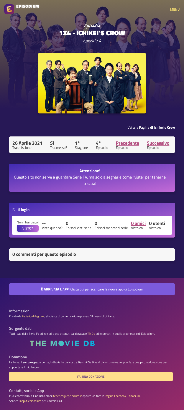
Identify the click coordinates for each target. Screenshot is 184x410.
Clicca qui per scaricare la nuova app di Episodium (92, 289)
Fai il (21, 209)
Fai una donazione (91, 376)
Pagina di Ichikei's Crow (157, 127)
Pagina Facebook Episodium (122, 396)
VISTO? (27, 228)
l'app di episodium (30, 401)
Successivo (158, 143)
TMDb (91, 333)
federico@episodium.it (67, 396)
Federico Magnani (33, 316)
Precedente (127, 143)
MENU (175, 9)
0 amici (138, 223)
